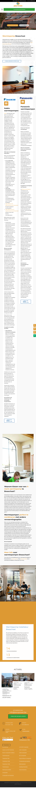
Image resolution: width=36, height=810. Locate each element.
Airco (14, 721)
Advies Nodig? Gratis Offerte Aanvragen (19, 0)
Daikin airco (19, 721)
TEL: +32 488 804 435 (31, 0)
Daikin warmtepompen (17, 722)
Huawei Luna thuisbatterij (5, 728)
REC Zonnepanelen (23, 793)
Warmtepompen (17, 723)
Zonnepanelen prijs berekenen (25, 799)
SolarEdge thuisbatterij (23, 805)
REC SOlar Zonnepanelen (6, 730)
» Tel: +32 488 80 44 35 (24, 25)
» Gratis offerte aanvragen (13, 25)
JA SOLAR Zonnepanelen (24, 785)
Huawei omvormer (6, 729)
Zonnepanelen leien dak (6, 732)
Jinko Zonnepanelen (23, 788)
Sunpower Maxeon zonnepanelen (25, 796)
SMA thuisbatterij (22, 802)
